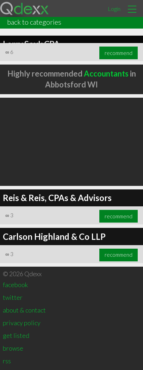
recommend (118, 53)
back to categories (34, 22)
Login (114, 8)
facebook (15, 285)
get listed (16, 335)
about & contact (24, 310)
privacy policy (22, 323)
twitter (13, 297)
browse (13, 348)
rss (7, 361)
